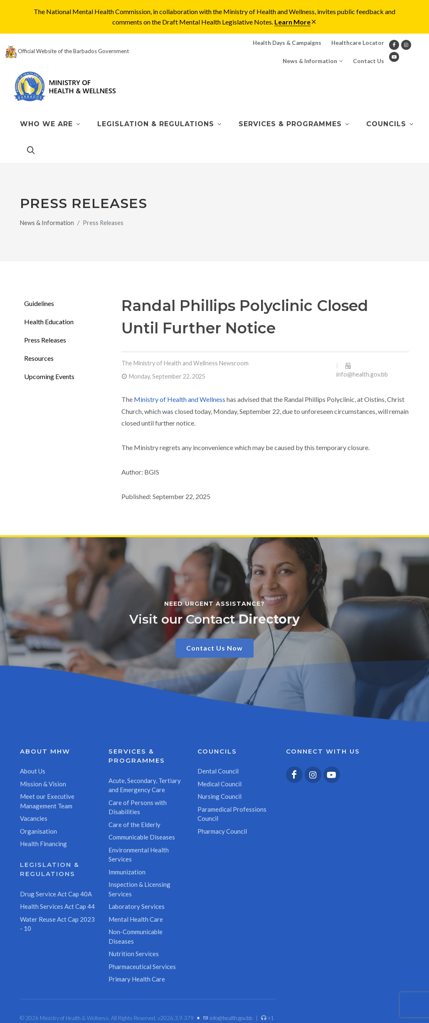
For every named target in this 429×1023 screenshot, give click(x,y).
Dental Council (218, 771)
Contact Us (368, 61)
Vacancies (33, 818)
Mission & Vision (43, 784)
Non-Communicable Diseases (135, 936)
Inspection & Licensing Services (139, 889)
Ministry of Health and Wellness (179, 399)
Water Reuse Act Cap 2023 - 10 (57, 923)
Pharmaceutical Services (142, 966)
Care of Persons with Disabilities (137, 807)
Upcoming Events (49, 376)
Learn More (292, 22)
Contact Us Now (214, 648)
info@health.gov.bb (362, 374)
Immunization (126, 872)
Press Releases (45, 340)
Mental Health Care (135, 919)
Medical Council (219, 784)
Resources (39, 358)
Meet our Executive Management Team (47, 801)
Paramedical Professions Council (231, 813)
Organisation (38, 831)
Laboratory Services (136, 906)
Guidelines (39, 303)
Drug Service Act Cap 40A (56, 894)
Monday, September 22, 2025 (167, 376)
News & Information (313, 61)
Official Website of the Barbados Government (67, 51)
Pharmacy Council (222, 831)
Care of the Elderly (134, 824)
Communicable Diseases (141, 837)
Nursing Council (219, 796)
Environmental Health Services (138, 854)
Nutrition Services (133, 953)
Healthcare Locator (357, 42)
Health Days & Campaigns (287, 42)
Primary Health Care (136, 979)
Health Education (49, 322)
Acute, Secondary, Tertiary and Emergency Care (144, 785)
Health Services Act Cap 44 (57, 906)
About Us (32, 771)
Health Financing (43, 843)
